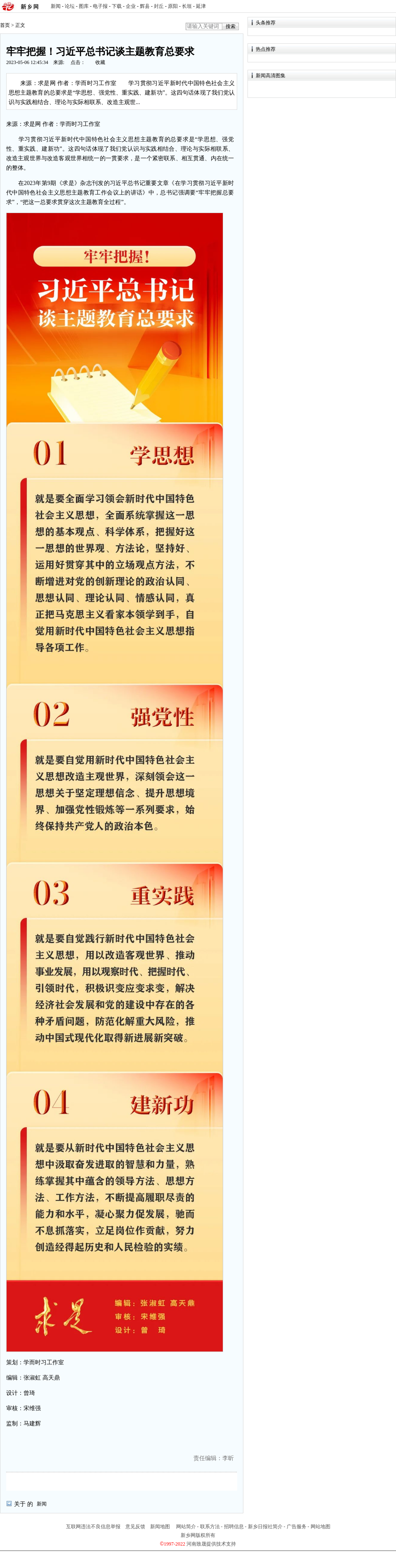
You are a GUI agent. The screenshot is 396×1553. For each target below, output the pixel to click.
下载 (117, 6)
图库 (84, 6)
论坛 (70, 6)
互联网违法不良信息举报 (93, 1526)
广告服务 (296, 1526)
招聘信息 (234, 1526)
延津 (201, 6)
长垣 (187, 6)
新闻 (56, 6)
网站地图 (320, 1526)
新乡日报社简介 (265, 1526)
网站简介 (186, 1526)
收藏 (100, 62)
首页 (5, 25)
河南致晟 (196, 1544)
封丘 (159, 6)
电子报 (100, 6)
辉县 (145, 6)
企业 (131, 6)
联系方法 (210, 1526)
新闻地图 (160, 1526)
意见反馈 (135, 1526)
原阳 (173, 6)
